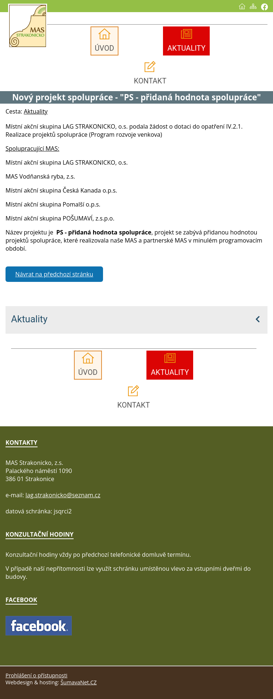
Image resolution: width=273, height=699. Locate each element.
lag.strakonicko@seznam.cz (62, 495)
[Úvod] (242, 6)
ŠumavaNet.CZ (78, 682)
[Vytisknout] (264, 6)
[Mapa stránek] (253, 6)
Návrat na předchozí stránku (54, 274)
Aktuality (29, 319)
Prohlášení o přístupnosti (36, 675)
